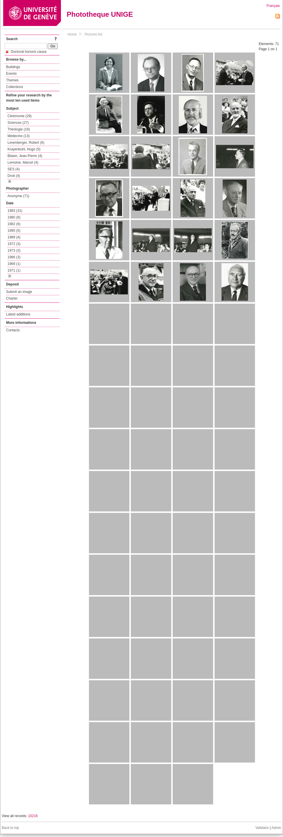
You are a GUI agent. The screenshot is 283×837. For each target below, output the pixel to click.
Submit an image (19, 292)
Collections (14, 87)
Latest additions (18, 314)
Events (11, 74)
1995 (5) (14, 231)
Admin (276, 828)
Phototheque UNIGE (100, 14)
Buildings (13, 67)
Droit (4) (14, 176)
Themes (12, 80)
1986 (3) (14, 257)
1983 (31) (15, 211)
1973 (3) (14, 251)
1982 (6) (14, 224)
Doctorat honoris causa (26, 52)
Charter (12, 298)
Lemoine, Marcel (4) (23, 162)
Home (72, 34)
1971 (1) (14, 270)
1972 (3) (14, 244)
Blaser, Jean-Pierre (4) (25, 156)
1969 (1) (14, 264)
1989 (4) (14, 237)
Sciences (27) (18, 123)
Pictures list (93, 34)
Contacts (13, 330)
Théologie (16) (19, 129)
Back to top (10, 828)
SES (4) (14, 169)
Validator (262, 828)
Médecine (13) (19, 136)
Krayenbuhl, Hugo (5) (24, 149)
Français (273, 6)
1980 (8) (14, 217)
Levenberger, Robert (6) (26, 143)
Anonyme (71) (18, 196)
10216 (33, 816)
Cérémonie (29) (19, 116)
